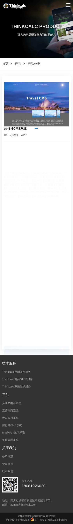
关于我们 (9, 448)
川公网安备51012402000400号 (49, 520)
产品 (18, 63)
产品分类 (34, 63)
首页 (5, 63)
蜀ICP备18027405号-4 (17, 520)
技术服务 (9, 363)
